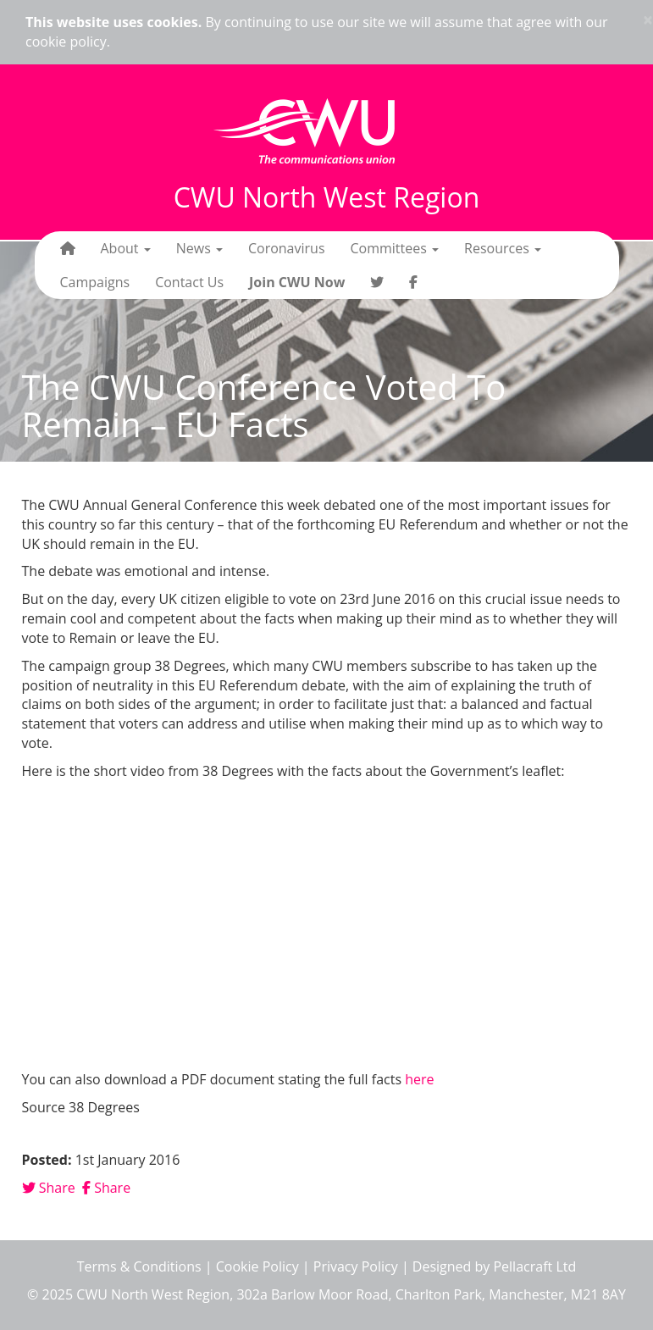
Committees (395, 248)
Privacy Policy (355, 1266)
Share (48, 1187)
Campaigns (95, 282)
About (126, 248)
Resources (502, 248)
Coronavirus (286, 248)
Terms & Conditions (139, 1266)
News (199, 248)
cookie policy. (67, 41)
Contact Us (189, 282)
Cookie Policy (257, 1266)
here (419, 1079)
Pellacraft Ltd (534, 1266)
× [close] (648, 20)
